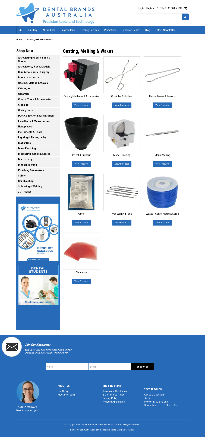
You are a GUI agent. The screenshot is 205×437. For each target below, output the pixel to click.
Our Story (32, 30)
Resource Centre (131, 30)
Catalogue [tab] (24, 88)
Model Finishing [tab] (27, 164)
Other (81, 213)
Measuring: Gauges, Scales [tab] (34, 153)
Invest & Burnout (81, 155)
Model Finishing (121, 155)
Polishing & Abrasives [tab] (31, 170)
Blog (147, 30)
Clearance (81, 272)
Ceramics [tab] (24, 93)
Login (141, 8)
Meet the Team (66, 394)
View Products (81, 105)
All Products (49, 30)
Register (150, 8)
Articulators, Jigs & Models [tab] (34, 66)
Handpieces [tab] (25, 126)
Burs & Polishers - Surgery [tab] (33, 72)
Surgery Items (68, 30)
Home (20, 30)
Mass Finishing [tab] (27, 148)
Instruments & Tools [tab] (30, 132)
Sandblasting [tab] (26, 181)
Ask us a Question (154, 394)
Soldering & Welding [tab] (30, 186)
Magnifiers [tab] (24, 143)
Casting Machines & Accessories (81, 96)
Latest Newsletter (165, 30)
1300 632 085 (160, 401)
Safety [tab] (22, 175)
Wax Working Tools (122, 213)
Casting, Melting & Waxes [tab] (33, 83)
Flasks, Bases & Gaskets (162, 96)
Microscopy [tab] (25, 159)
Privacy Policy (110, 398)
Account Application (114, 401)
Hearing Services (90, 30)
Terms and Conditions (115, 391)
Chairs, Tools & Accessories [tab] (35, 99)
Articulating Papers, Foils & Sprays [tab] (34, 59)
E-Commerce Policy (113, 394)
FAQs (147, 398)
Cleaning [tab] (23, 104)
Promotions (110, 30)
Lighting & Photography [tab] (32, 137)
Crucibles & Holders (122, 96)
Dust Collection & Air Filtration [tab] (36, 115)
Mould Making (162, 155)
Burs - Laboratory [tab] (28, 77)
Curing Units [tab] (25, 110)
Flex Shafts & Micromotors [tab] (34, 121)
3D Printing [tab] (24, 192)
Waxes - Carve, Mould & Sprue (162, 213)
